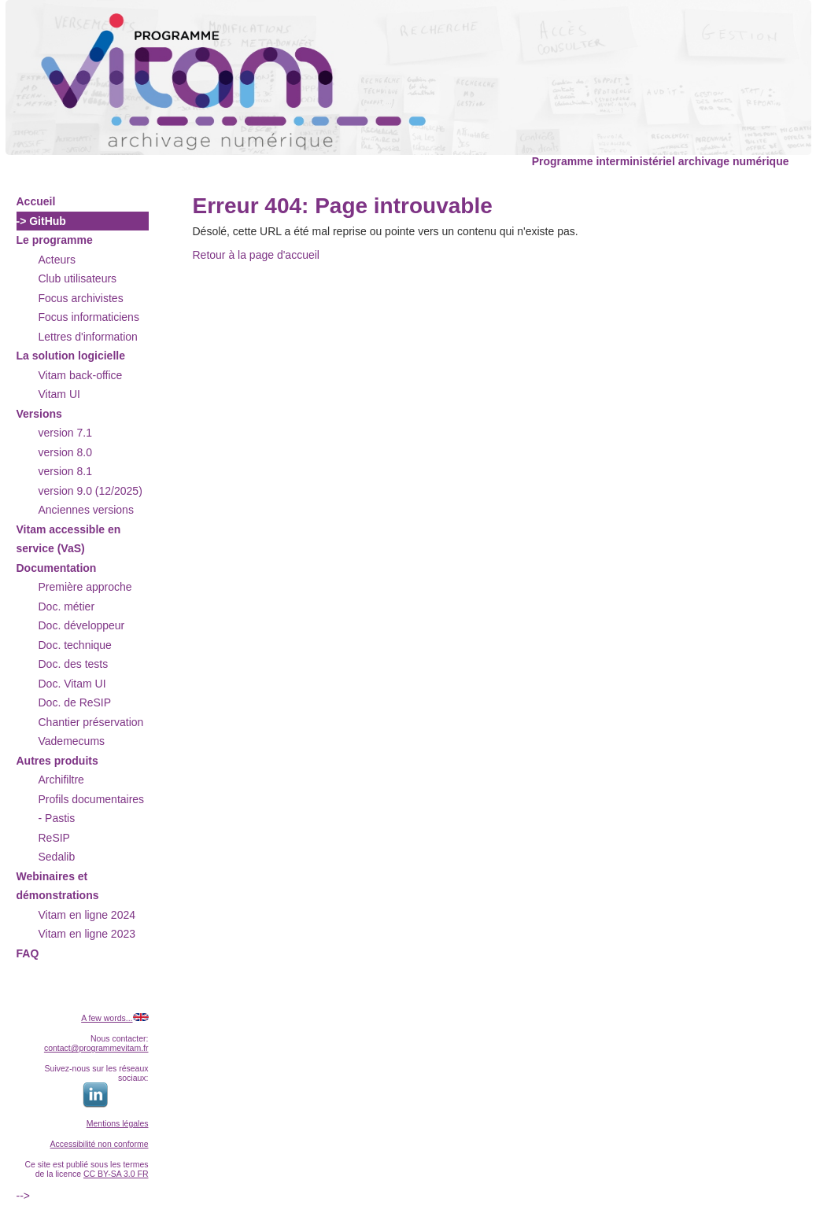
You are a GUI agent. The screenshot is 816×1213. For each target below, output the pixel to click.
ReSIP (54, 837)
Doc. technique (75, 645)
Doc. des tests (74, 664)
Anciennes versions (86, 509)
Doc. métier (67, 606)
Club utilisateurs (78, 278)
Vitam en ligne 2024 (87, 915)
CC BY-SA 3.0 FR (115, 1173)
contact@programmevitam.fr (96, 1048)
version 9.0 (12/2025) (90, 491)
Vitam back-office (81, 375)
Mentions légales (118, 1123)
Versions (39, 413)
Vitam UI (59, 394)
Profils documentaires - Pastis (92, 809)
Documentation (57, 568)
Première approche (85, 587)
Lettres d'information (88, 336)
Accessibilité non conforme (99, 1143)
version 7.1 (65, 432)
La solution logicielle (71, 355)
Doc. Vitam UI (72, 683)
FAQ (28, 953)
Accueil (36, 201)
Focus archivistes (81, 298)
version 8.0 (65, 452)
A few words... (106, 1018)
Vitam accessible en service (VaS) (69, 539)
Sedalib (57, 856)
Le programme (55, 240)
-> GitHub (41, 221)
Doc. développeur (82, 625)
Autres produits (57, 760)
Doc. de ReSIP (75, 702)
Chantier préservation (91, 722)
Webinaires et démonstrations (58, 886)
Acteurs (57, 259)
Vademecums (72, 741)
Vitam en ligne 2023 (87, 933)
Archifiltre (61, 779)
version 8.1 (65, 471)
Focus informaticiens (89, 317)
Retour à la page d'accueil (256, 255)
